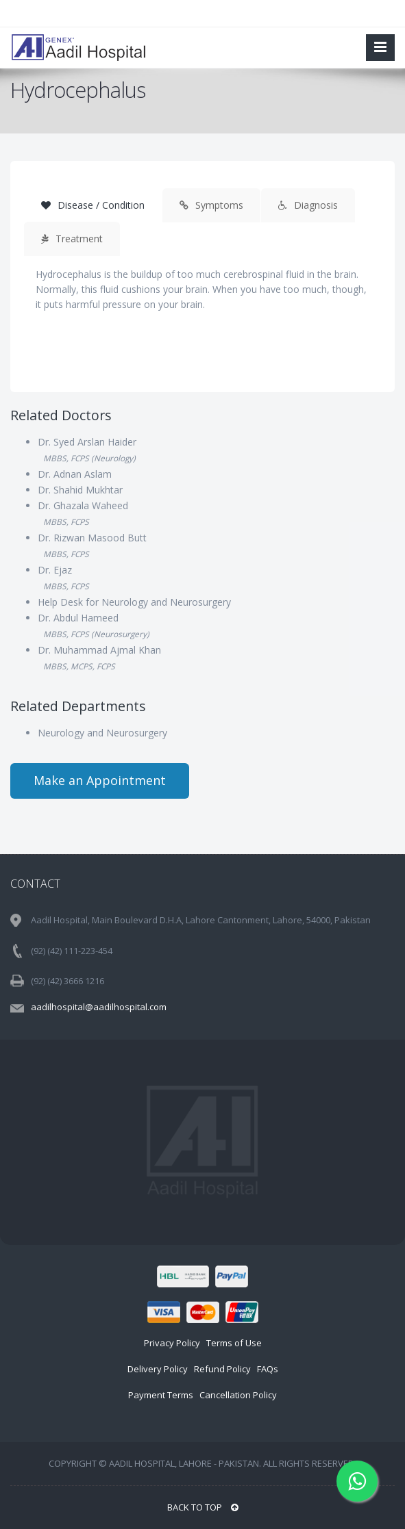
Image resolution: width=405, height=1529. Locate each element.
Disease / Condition (93, 204)
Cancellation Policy (238, 1395)
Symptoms (211, 204)
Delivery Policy (157, 1369)
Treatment (72, 238)
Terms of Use (234, 1343)
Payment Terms (160, 1395)
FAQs (267, 1369)
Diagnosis (308, 204)
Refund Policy (222, 1369)
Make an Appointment (100, 780)
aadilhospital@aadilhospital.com (99, 1007)
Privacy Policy (172, 1343)
